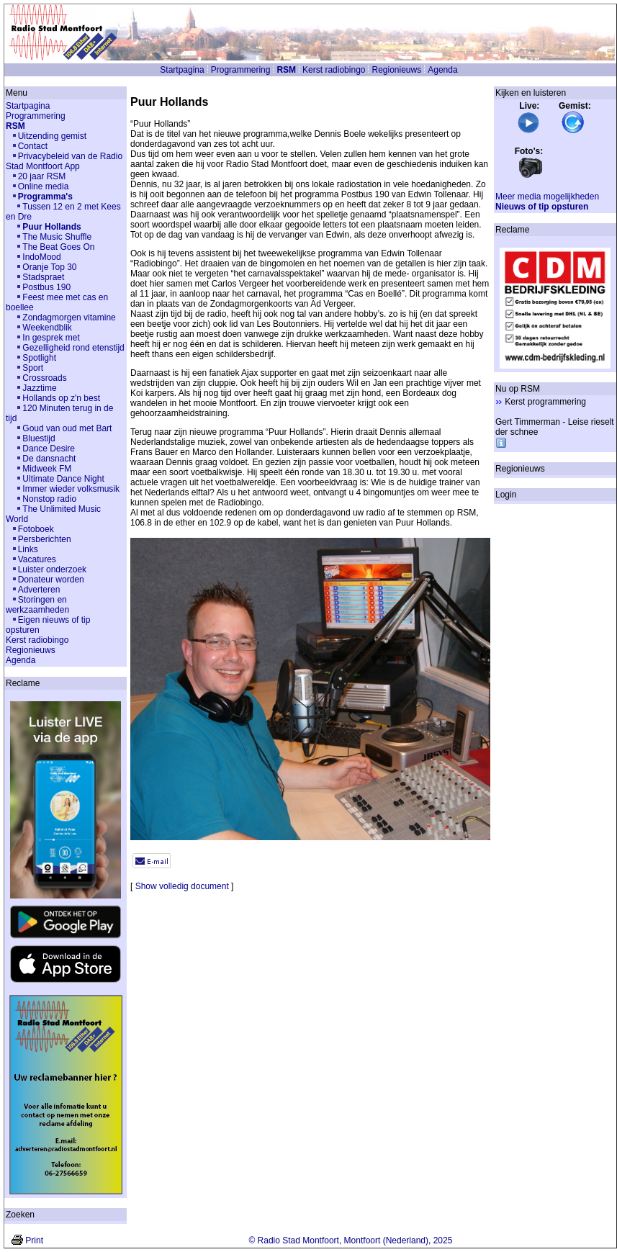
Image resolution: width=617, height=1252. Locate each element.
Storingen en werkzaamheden (37, 605)
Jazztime (39, 388)
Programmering (241, 70)
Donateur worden (51, 580)
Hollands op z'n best (61, 398)
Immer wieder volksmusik (71, 489)
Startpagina (182, 70)
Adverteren (39, 590)
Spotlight (39, 358)
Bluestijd (38, 438)
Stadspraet (43, 277)
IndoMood (41, 257)
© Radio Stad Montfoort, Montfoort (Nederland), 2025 (350, 1240)
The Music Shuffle (56, 237)
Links (28, 549)
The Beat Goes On (58, 247)
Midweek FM (46, 469)
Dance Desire (48, 448)
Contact (33, 146)
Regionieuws (396, 70)
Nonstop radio (49, 499)
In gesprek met (50, 338)
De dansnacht (49, 459)
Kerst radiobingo (333, 70)
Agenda (442, 70)
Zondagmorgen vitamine (68, 317)
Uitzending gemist (52, 136)
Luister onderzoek (52, 569)
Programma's (45, 197)
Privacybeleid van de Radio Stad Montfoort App (64, 161)
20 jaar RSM (42, 176)
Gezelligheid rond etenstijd (73, 348)
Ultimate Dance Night (63, 479)
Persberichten (44, 539)
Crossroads (44, 378)
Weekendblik (46, 328)
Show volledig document (182, 886)
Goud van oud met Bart (67, 428)
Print (34, 1240)
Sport (32, 368)
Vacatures (37, 559)
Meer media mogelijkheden (547, 197)
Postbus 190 (46, 287)
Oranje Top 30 (49, 267)
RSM (286, 70)
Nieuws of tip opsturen (541, 207)
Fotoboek (36, 529)
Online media (43, 186)
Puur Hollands (51, 227)
